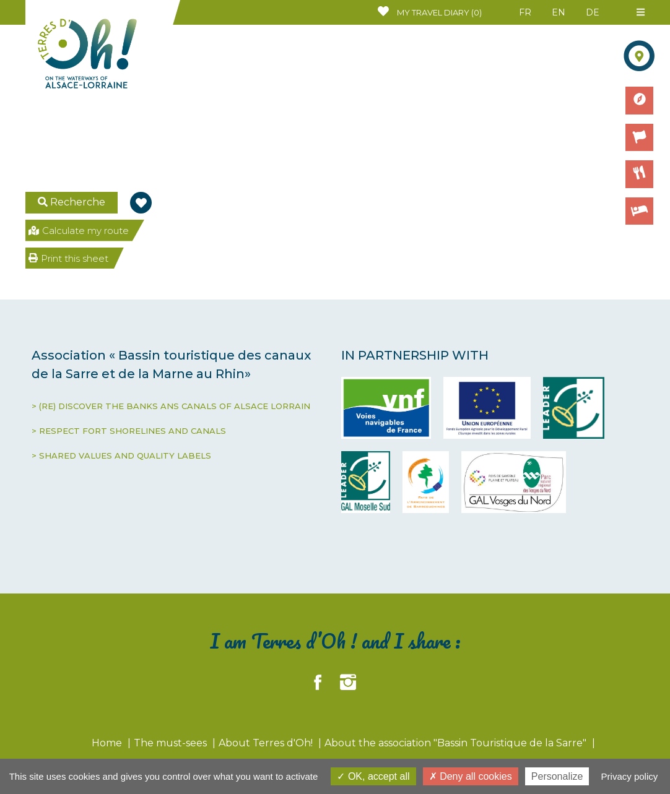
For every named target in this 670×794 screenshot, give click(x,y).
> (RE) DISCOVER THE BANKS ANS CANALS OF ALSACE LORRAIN (171, 406)
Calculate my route (78, 230)
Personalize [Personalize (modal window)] (557, 776)
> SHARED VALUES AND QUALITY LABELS (121, 455)
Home (108, 743)
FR (525, 12)
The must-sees (171, 743)
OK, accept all (373, 776)
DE (592, 12)
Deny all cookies (470, 776)
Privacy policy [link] (629, 776)
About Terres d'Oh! (267, 743)
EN (558, 12)
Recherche (71, 202)
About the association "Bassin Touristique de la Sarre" (456, 743)
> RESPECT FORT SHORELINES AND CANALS (129, 431)
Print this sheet (68, 258)
